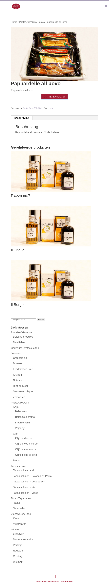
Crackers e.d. (20, 358)
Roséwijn (18, 556)
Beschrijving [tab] (21, 118)
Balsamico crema (25, 417)
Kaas (16, 518)
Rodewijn (18, 550)
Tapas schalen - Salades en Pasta (32, 476)
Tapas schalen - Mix (24, 470)
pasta (50, 108)
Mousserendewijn (23, 539)
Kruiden (17, 374)
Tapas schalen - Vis (24, 487)
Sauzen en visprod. (24, 391)
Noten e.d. (19, 380)
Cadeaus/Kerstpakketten (25, 348)
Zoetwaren (19, 397)
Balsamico (21, 411)
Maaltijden (19, 342)
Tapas (16, 502)
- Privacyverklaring (66, 581)
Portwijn (17, 545)
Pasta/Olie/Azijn (27, 22)
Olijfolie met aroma (25, 449)
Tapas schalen (19, 466)
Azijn (16, 407)
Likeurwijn (18, 533)
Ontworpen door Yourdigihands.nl (47, 581)
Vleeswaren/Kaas (21, 514)
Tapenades (19, 508)
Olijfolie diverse (24, 438)
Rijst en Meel (20, 386)
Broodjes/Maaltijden (22, 332)
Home (14, 22)
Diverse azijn (22, 422)
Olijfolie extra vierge (26, 443)
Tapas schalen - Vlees (25, 492)
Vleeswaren (19, 523)
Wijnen (15, 529)
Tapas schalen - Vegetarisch (29, 481)
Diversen (16, 353)
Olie (15, 433)
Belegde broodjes (23, 336)
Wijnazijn (20, 428)
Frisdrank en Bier (23, 369)
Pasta (41, 22)
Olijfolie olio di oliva (26, 454)
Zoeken (41, 320)
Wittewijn (18, 561)
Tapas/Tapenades (21, 498)
